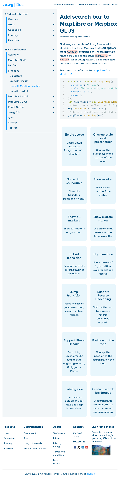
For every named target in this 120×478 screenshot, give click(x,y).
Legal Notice (56, 462)
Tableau (13, 127)
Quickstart (16, 76)
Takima (91, 474)
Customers (59, 433)
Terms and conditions (59, 453)
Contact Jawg (77, 434)
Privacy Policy (57, 445)
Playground (30, 433)
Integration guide (33, 443)
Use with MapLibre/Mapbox (25, 86)
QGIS (11, 117)
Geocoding (9, 438)
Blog (26, 438)
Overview (13, 19)
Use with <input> (19, 81)
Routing (8, 443)
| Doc (12, 4)
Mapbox (65, 74)
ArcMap (12, 122)
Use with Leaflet (19, 91)
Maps (7, 433)
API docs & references (35, 448)
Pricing (56, 438)
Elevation (13, 40)
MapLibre (99, 70)
